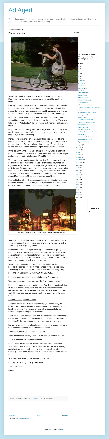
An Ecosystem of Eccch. (84, 115)
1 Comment (35, 398)
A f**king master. (82, 110)
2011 (78, 187)
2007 (78, 197)
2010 (78, 189)
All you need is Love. (83, 142)
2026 (78, 66)
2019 (78, 167)
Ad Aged (20, 10)
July (79, 147)
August (80, 145)
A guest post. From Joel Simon (86, 122)
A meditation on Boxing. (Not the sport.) (88, 107)
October (80, 85)
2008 (78, 194)
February (80, 159)
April (79, 155)
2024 (78, 71)
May (79, 152)
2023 (78, 73)
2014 (78, 180)
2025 (78, 69)
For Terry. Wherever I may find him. (87, 132)
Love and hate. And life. (84, 129)
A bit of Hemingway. (83, 92)
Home (38, 415)
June (79, 150)
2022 (78, 76)
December (81, 80)
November (81, 83)
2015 (78, 177)
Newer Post (12, 415)
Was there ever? (82, 117)
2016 (78, 175)
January (80, 162)
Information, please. (83, 97)
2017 (78, 172)
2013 (78, 182)
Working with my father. (84, 124)
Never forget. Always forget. (85, 119)
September (81, 88)
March (80, 157)
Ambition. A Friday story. (84, 100)
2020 (78, 165)
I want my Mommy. (83, 102)
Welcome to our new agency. (86, 105)
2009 (78, 192)
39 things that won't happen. (85, 139)
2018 (78, 170)
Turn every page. (82, 95)
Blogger (62, 429)
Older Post (65, 415)
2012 (78, 185)
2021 (78, 78)
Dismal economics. (83, 127)
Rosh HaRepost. (82, 134)
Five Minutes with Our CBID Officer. (87, 112)
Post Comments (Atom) (22, 418)
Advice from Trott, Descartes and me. (88, 137)
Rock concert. (81, 90)
